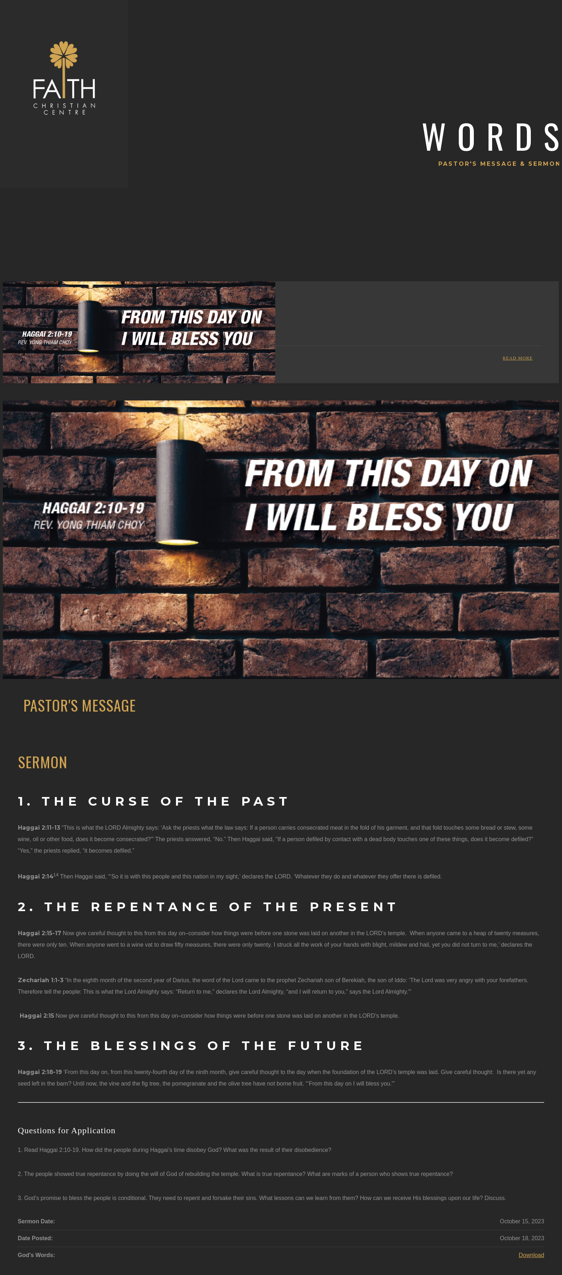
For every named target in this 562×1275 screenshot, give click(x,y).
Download (531, 1255)
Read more (518, 358)
